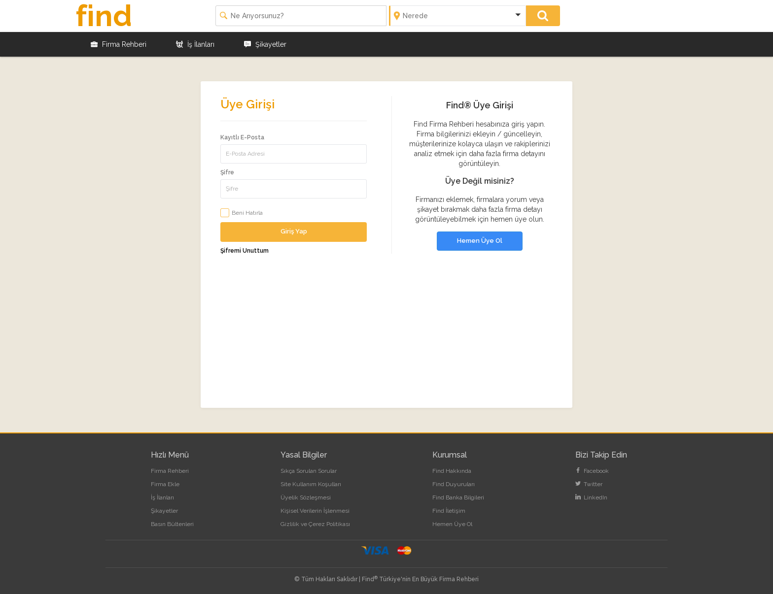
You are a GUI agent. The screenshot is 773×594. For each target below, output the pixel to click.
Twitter (588, 484)
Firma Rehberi (118, 44)
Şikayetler (265, 44)
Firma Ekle (165, 484)
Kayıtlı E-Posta (242, 137)
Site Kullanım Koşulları (311, 484)
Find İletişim (448, 510)
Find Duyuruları (453, 484)
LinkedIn (591, 497)
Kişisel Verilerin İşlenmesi (315, 510)
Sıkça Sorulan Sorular (309, 470)
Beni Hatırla (247, 212)
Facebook (592, 470)
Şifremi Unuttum (244, 250)
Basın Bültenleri (172, 524)
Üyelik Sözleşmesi (306, 497)
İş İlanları (195, 44)
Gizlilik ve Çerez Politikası (315, 524)
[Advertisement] (386, 339)
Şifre (227, 172)
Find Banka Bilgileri (458, 497)
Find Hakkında (451, 470)
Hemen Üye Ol (479, 240)
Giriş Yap (294, 231)
